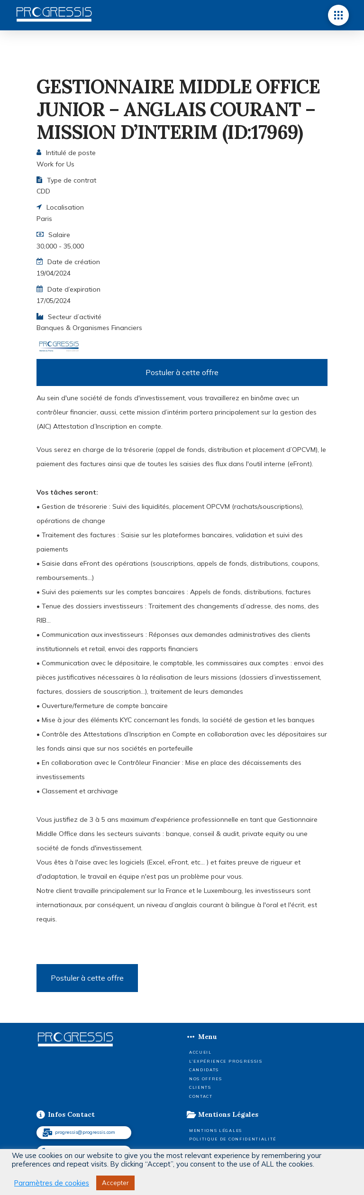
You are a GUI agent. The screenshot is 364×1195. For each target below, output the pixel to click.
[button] (338, 15)
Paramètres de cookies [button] (51, 1183)
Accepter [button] (115, 1182)
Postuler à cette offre (182, 372)
